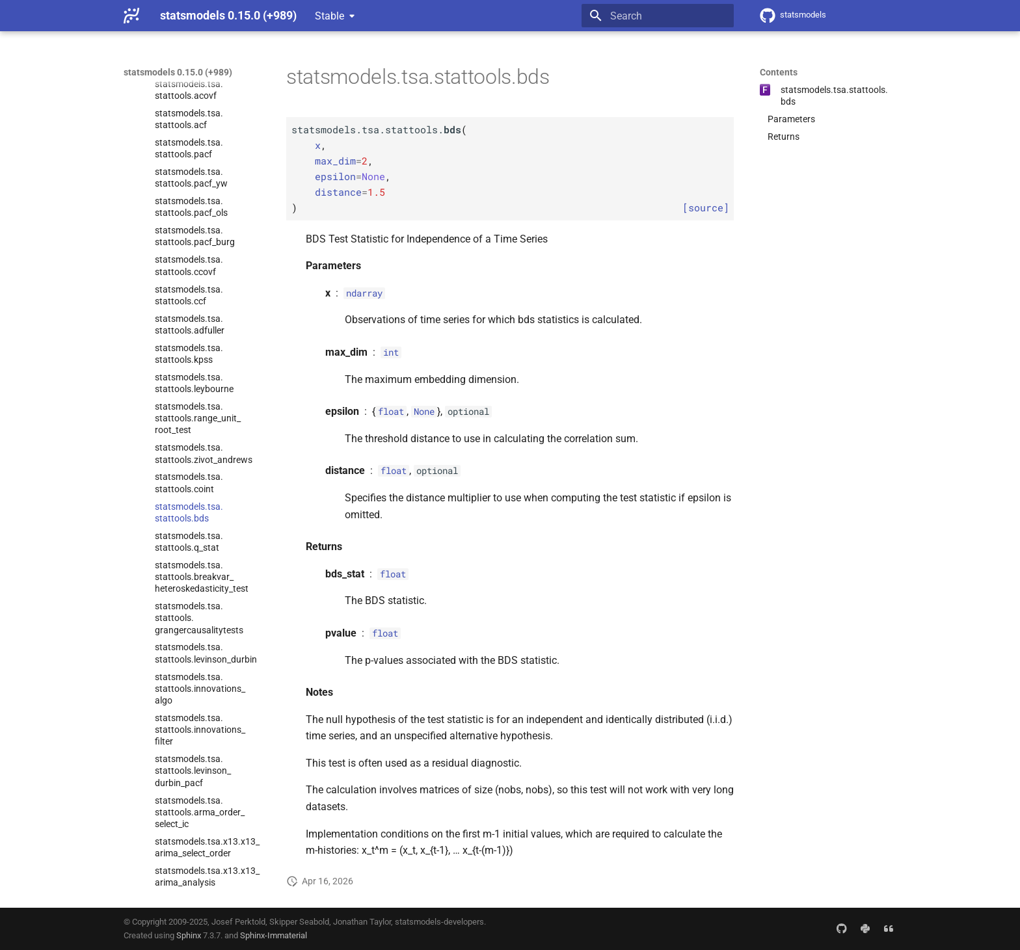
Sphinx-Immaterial (273, 935)
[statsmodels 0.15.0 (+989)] (131, 16)
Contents (779, 72)
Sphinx (188, 935)
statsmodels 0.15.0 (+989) (178, 72)
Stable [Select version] (329, 16)
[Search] (658, 15)
